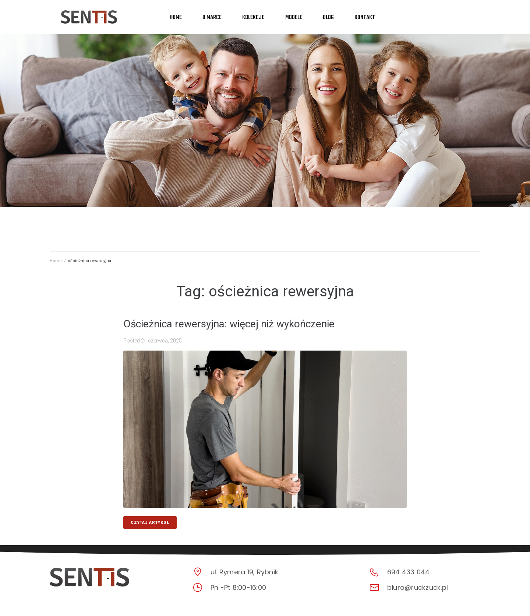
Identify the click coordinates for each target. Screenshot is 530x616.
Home (56, 260)
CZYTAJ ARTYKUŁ (150, 522)
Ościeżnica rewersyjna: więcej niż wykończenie (229, 324)
